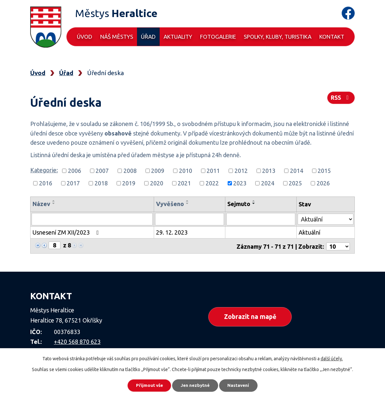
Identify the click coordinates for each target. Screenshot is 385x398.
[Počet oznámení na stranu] (338, 245)
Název (41, 203)
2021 (184, 183)
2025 (295, 183)
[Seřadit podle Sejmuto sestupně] (254, 203)
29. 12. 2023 (172, 232)
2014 (296, 170)
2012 (241, 170)
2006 (74, 170)
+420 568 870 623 (77, 340)
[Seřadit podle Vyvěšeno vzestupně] (188, 200)
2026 (323, 183)
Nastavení (242, 385)
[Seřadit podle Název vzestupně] (53, 200)
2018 (101, 183)
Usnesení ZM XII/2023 (67, 232)
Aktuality (178, 36)
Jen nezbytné (195, 385)
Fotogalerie (218, 36)
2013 (268, 170)
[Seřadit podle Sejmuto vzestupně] (254, 200)
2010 (185, 170)
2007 (102, 170)
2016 (45, 183)
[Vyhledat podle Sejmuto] (261, 219)
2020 (156, 183)
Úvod (84, 36)
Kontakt (331, 36)
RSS (340, 99)
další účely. (332, 357)
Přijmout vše (146, 385)
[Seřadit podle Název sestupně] (53, 203)
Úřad (148, 36)
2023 (239, 183)
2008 (130, 170)
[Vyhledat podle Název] (92, 219)
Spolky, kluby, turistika (277, 36)
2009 (157, 170)
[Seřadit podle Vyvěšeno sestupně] (188, 203)
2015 (324, 170)
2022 (212, 183)
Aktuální (310, 232)
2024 (267, 183)
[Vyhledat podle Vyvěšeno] (189, 219)
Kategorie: (44, 170)
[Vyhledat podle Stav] (325, 218)
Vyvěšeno (170, 203)
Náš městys (116, 36)
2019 (128, 183)
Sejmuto (239, 203)
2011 (213, 170)
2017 (73, 183)
